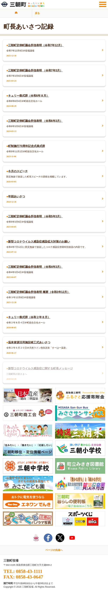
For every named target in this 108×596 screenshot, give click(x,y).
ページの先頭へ (54, 550)
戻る (37, 13)
